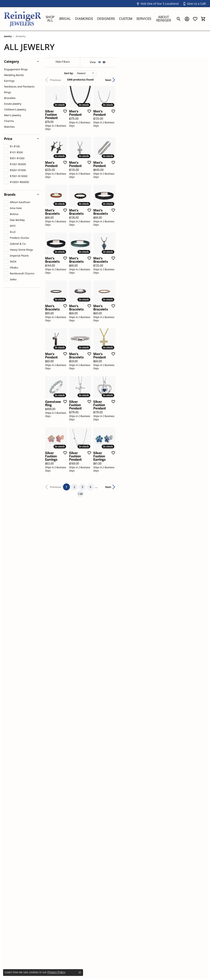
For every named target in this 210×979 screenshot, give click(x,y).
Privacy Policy (56, 972)
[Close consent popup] (80, 972)
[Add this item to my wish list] (94, 141)
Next (199, 80)
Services (143, 19)
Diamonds (84, 19)
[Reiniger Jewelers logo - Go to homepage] (22, 19)
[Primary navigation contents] (108, 19)
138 (142, 666)
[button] (157, 3)
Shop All (50, 19)
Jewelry (8, 36)
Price (8, 138)
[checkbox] (12, 146)
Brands (10, 194)
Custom (125, 19)
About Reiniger (163, 19)
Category (11, 61)
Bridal (65, 19)
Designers (106, 19)
